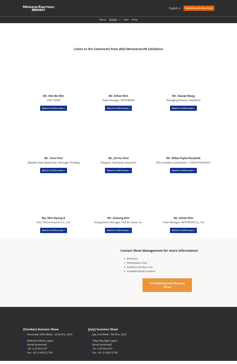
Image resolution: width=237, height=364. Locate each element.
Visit (126, 22)
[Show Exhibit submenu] (119, 23)
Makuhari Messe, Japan (40, 343)
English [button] (175, 11)
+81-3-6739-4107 (37, 351)
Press (135, 22)
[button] (199, 11)
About (102, 22)
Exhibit (113, 22)
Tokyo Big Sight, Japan (104, 343)
